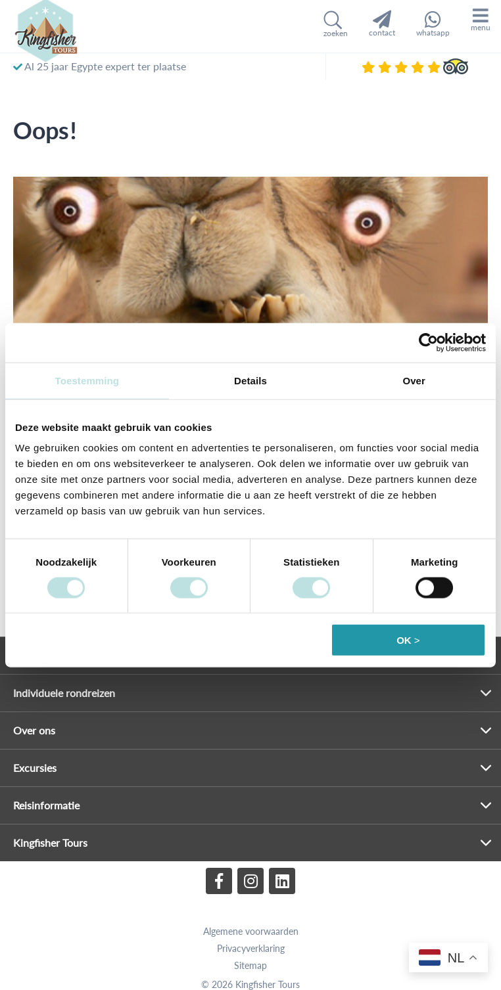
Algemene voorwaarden (250, 931)
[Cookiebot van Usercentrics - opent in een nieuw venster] (428, 342)
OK (404, 640)
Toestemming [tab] (87, 380)
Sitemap (250, 965)
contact (382, 24)
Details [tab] (250, 380)
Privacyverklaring (251, 948)
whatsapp (433, 24)
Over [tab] (413, 380)
